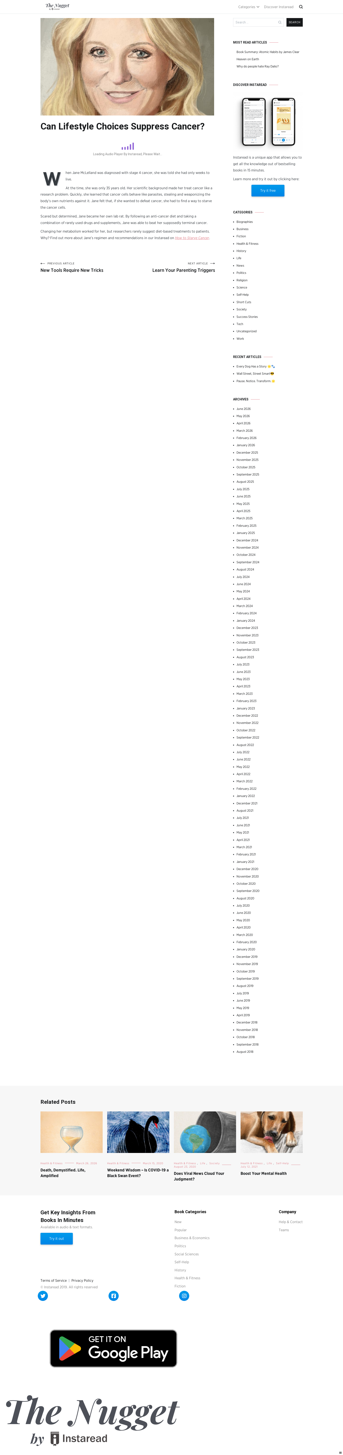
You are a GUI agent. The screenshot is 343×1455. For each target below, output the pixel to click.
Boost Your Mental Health (264, 1173)
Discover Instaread (278, 7)
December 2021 (247, 803)
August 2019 (245, 986)
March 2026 (245, 430)
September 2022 (248, 737)
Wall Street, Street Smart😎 (255, 373)
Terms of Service (53, 1280)
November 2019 (247, 964)
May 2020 (243, 920)
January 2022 (246, 796)
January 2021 (245, 862)
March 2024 (245, 606)
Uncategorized (247, 331)
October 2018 (246, 1037)
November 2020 (248, 876)
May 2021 (243, 832)
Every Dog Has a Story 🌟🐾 (256, 366)
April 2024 (244, 598)
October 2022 (246, 730)
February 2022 (246, 788)
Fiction (241, 236)
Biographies (245, 222)
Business (242, 229)
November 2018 (247, 1030)
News (240, 265)
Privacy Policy (82, 1280)
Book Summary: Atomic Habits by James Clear (268, 52)
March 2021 (244, 847)
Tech (240, 324)
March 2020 (245, 935)
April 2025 (243, 511)
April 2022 (243, 774)
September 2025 (248, 474)
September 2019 (248, 978)
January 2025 (246, 533)
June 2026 (244, 409)
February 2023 (246, 701)
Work (240, 338)
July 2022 (243, 752)
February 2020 (247, 942)
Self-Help (243, 294)
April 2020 (244, 927)
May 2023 (243, 679)
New (178, 1222)
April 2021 (243, 840)
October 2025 (246, 467)
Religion (242, 280)
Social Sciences (187, 1254)
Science (242, 287)
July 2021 (243, 818)
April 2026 (244, 423)
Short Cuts (244, 302)
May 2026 (243, 416)
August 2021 (245, 810)
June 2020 (244, 913)
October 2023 (246, 642)
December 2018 (247, 1022)
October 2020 (246, 883)
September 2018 (248, 1044)
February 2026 (247, 438)
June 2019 (243, 1000)
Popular (181, 1230)
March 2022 (245, 781)
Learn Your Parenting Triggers (171, 267)
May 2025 (243, 504)
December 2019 (247, 956)
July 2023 (243, 664)
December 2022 (247, 715)
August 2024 (245, 569)
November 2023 (247, 635)
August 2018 (245, 1051)
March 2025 (245, 518)
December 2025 (247, 452)
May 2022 (243, 767)
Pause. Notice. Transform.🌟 (256, 381)
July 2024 (243, 577)
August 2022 (245, 745)
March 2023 (245, 693)
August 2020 (245, 898)
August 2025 (245, 481)
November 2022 (247, 723)
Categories (246, 7)
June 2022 (244, 759)
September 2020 (248, 891)
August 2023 (245, 657)
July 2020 (243, 905)
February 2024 (247, 613)
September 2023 (248, 649)
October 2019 (246, 971)
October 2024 (246, 555)
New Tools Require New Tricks (84, 267)
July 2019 (243, 993)
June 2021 (243, 825)
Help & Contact (291, 1222)
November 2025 (247, 460)
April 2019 (243, 1015)
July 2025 (243, 489)
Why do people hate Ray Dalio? (258, 66)
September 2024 (248, 562)
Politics (241, 273)
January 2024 (246, 620)
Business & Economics (192, 1238)
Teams (284, 1230)
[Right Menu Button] (340, 1453)
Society (242, 309)
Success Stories (247, 317)
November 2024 (248, 547)
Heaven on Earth (248, 59)
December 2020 (247, 869)
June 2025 (244, 496)
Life (239, 258)
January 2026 (246, 445)
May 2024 (243, 591)
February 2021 (246, 854)
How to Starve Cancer (192, 238)
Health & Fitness (247, 243)
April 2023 (243, 686)
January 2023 (246, 708)
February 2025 (246, 525)
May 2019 (243, 1008)
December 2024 (247, 540)
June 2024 (244, 584)
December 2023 (247, 628)
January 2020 (246, 949)
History (241, 251)
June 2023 (244, 672)
